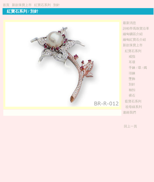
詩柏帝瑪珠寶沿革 (136, 28)
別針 (56, 5)
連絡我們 (129, 112)
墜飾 (132, 79)
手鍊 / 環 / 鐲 (138, 68)
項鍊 (132, 73)
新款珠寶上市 (22, 5)
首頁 (6, 5)
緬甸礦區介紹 (133, 34)
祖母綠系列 (133, 107)
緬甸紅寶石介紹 (134, 39)
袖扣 (132, 90)
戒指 (132, 56)
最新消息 (129, 23)
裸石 (132, 95)
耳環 (132, 62)
